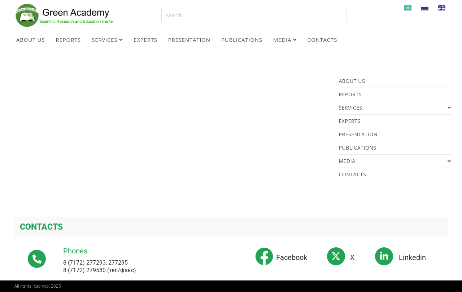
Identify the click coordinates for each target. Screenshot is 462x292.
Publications (241, 39)
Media (285, 39)
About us (30, 39)
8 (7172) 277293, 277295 (95, 262)
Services (107, 39)
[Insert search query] (253, 15)
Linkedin (412, 257)
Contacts (322, 39)
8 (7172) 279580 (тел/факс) (99, 270)
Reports (68, 39)
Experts (145, 39)
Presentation (189, 39)
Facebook (291, 257)
